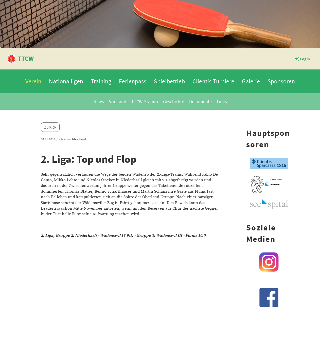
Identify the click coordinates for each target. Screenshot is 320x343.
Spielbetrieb (169, 81)
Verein (33, 81)
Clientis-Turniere (213, 81)
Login (302, 58)
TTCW (26, 58)
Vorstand (117, 101)
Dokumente (200, 101)
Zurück (50, 127)
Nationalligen (66, 81)
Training (101, 81)
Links (222, 101)
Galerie (251, 81)
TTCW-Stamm (144, 101)
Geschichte (173, 101)
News (98, 101)
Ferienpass (132, 81)
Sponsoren (281, 81)
